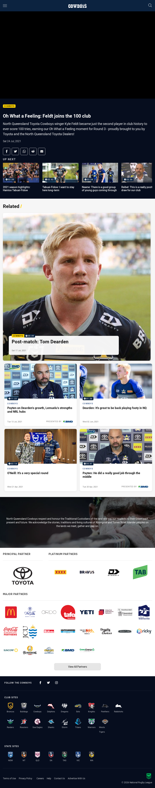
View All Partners (77, 666)
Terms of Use (9, 778)
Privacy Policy (25, 778)
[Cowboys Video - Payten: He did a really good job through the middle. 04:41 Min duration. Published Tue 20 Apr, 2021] (116, 460)
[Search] (150, 5)
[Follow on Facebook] (40, 682)
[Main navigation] (5, 6)
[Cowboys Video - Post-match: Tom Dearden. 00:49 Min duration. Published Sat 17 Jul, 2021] (77, 287)
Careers (40, 778)
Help (49, 778)
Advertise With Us (76, 778)
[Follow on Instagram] (56, 682)
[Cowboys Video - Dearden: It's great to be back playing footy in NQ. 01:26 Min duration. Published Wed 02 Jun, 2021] (116, 395)
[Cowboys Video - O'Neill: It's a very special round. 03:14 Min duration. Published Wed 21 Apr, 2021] (40, 460)
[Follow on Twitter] (48, 682)
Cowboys (9, 106)
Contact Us (59, 778)
